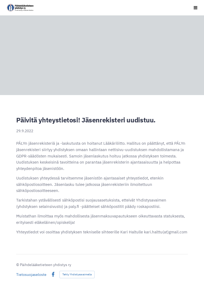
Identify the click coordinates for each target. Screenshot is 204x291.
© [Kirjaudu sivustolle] (18, 264)
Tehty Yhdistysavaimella (77, 274)
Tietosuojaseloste (31, 274)
